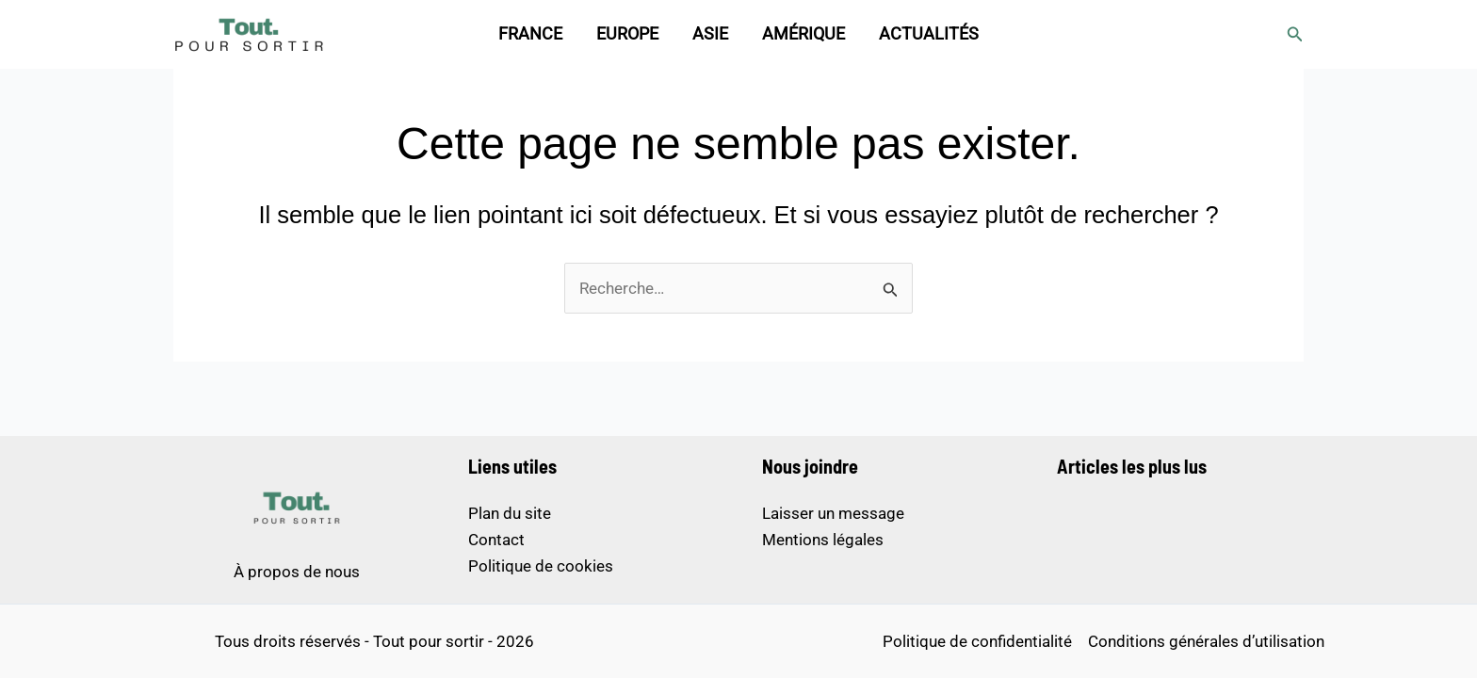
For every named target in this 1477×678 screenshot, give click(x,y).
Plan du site (509, 513)
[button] (1295, 34)
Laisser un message (833, 513)
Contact (496, 539)
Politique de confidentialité (977, 641)
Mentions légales (823, 539)
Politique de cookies (540, 566)
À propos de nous (297, 571)
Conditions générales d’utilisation (1206, 641)
